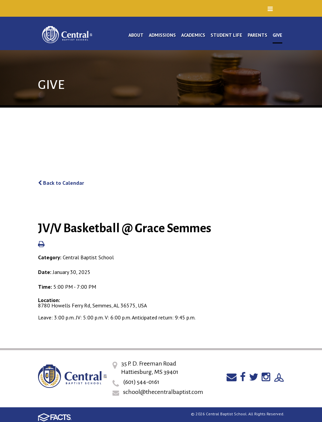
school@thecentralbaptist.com (163, 392)
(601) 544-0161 (141, 382)
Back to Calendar (61, 182)
